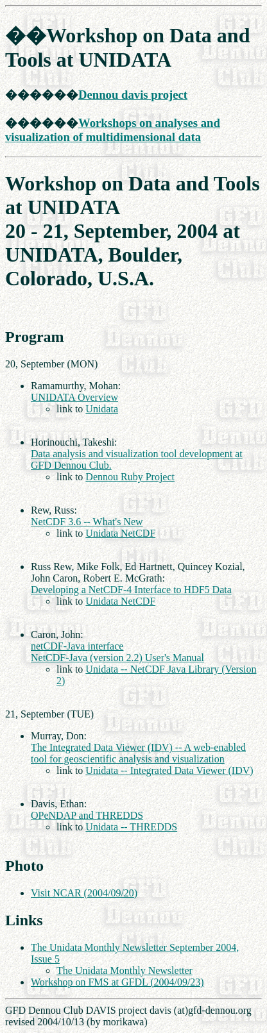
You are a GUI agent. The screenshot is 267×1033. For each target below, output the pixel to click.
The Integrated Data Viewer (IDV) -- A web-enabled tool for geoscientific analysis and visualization (138, 753)
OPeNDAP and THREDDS (87, 815)
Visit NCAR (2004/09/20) (84, 892)
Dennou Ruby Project (130, 476)
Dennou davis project (132, 94)
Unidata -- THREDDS (131, 826)
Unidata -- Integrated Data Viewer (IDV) (169, 770)
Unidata (101, 408)
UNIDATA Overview (74, 397)
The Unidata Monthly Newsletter (124, 970)
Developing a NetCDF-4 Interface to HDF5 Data (131, 589)
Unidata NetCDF (120, 533)
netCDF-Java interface (77, 646)
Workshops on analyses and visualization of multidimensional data (112, 130)
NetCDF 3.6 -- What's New (87, 521)
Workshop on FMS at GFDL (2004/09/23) (117, 982)
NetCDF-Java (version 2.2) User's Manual (117, 657)
